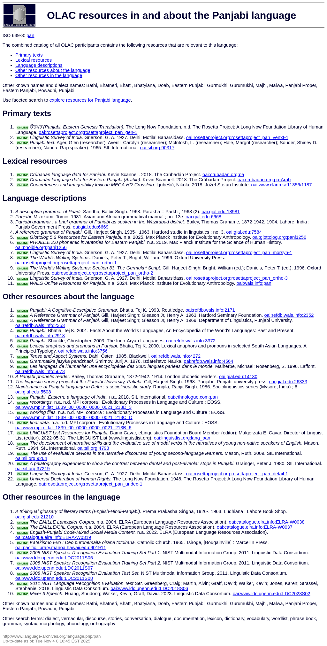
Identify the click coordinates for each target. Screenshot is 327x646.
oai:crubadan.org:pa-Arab (264, 179)
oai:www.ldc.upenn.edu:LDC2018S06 (149, 588)
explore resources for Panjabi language (90, 100)
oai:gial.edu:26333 (288, 381)
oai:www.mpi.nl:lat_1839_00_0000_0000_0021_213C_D (74, 417)
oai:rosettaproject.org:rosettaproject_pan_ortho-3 (237, 278)
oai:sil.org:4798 (93, 448)
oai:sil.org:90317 (157, 147)
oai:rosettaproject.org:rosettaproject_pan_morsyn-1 (239, 252)
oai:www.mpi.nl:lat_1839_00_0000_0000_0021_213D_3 (73, 407)
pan (30, 35)
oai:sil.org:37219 (32, 468)
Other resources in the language (48, 75)
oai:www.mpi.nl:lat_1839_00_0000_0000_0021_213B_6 (73, 427)
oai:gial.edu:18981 (221, 211)
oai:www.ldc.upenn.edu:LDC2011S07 (54, 568)
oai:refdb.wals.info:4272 (176, 356)
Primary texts (29, 55)
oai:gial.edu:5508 (33, 391)
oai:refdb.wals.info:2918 (40, 335)
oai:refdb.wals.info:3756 (83, 351)
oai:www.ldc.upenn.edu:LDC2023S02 (271, 593)
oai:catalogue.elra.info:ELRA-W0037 (255, 527)
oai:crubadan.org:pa (223, 174)
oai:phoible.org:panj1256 (41, 247)
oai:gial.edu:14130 (238, 376)
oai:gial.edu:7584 (244, 232)
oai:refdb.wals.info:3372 (191, 340)
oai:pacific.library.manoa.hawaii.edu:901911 (60, 547)
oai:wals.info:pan (253, 283)
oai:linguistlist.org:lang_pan (182, 437)
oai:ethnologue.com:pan (192, 397)
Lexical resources (33, 60)
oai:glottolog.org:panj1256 (279, 237)
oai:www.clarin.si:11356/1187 (281, 184)
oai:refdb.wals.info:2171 (210, 310)
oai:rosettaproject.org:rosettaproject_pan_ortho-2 (102, 273)
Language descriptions (39, 65)
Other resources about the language (52, 70)
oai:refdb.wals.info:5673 (40, 371)
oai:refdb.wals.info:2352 (289, 315)
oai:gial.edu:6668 (203, 216)
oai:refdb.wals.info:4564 (208, 361)
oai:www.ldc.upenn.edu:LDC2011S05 (54, 557)
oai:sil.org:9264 (31, 458)
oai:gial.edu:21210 (34, 516)
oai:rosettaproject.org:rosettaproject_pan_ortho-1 (66, 262)
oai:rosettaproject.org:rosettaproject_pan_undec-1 (90, 483)
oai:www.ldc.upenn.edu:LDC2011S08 (54, 578)
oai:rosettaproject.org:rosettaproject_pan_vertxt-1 (237, 137)
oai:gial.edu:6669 (91, 227)
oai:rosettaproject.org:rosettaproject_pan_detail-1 (237, 473)
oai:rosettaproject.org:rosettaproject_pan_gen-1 (88, 132)
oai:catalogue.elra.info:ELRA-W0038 (267, 522)
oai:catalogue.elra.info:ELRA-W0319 (53, 537)
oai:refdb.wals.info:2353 (40, 325)
